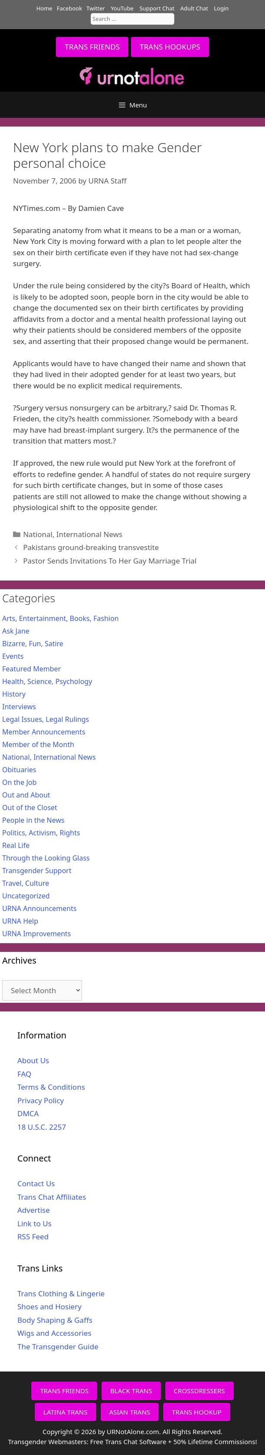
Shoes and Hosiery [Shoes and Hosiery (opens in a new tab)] (49, 1306)
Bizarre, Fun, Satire (32, 643)
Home (44, 8)
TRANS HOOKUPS (170, 47)
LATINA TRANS (65, 1412)
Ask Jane (15, 631)
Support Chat (156, 8)
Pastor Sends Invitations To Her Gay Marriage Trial (109, 561)
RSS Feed (33, 1236)
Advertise (33, 1210)
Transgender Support (37, 870)
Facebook (69, 8)
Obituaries (19, 769)
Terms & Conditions (51, 1087)
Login (221, 8)
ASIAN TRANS (129, 1412)
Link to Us (34, 1223)
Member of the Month (38, 744)
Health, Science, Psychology (47, 681)
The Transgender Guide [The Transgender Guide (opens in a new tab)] (57, 1347)
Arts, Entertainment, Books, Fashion (60, 618)
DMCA (28, 1113)
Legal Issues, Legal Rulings (45, 719)
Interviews (19, 706)
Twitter (95, 8)
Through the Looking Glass (46, 858)
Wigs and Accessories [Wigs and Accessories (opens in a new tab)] (54, 1333)
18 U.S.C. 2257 (41, 1127)
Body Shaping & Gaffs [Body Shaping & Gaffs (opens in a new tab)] (54, 1320)
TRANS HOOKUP (197, 1412)
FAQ (24, 1074)
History (14, 694)
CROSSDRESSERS (199, 1390)
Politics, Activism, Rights (41, 833)
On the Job (19, 782)
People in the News (33, 820)
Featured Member (31, 669)
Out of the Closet (29, 807)
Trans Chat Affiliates (51, 1197)
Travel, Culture (25, 883)
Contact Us (36, 1183)
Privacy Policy (40, 1100)
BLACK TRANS (131, 1390)
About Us (33, 1060)
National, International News (72, 534)
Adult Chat (194, 8)
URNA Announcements (39, 908)
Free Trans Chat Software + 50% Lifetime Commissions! (173, 1441)
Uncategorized (26, 896)
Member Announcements (43, 732)
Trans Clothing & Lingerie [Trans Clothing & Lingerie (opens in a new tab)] (61, 1293)
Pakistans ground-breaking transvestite (91, 547)
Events (12, 656)
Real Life (15, 845)
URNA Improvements (36, 933)
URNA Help (20, 921)
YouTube (122, 8)
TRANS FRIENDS (92, 47)
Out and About (26, 795)
